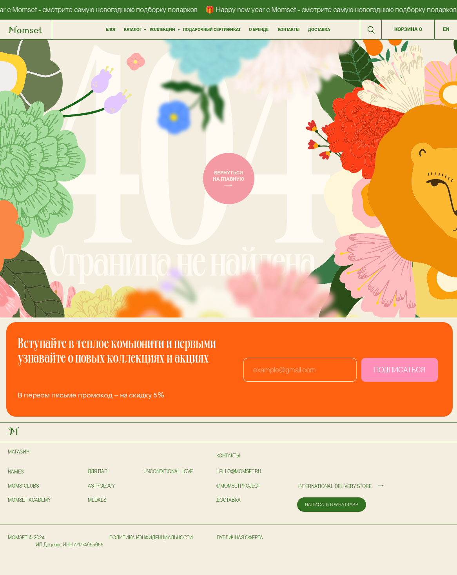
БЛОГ (111, 29)
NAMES (16, 472)
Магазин (18, 452)
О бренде (258, 29)
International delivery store (335, 486)
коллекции (162, 29)
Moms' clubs (23, 486)
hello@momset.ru (238, 471)
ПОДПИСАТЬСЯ (399, 370)
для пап (97, 471)
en (446, 29)
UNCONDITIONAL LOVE (168, 471)
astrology (101, 486)
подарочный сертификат (212, 29)
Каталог (132, 29)
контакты (288, 29)
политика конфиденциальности (151, 538)
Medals (97, 500)
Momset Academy (29, 500)
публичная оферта (240, 538)
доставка (319, 29)
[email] (300, 370)
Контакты (228, 456)
